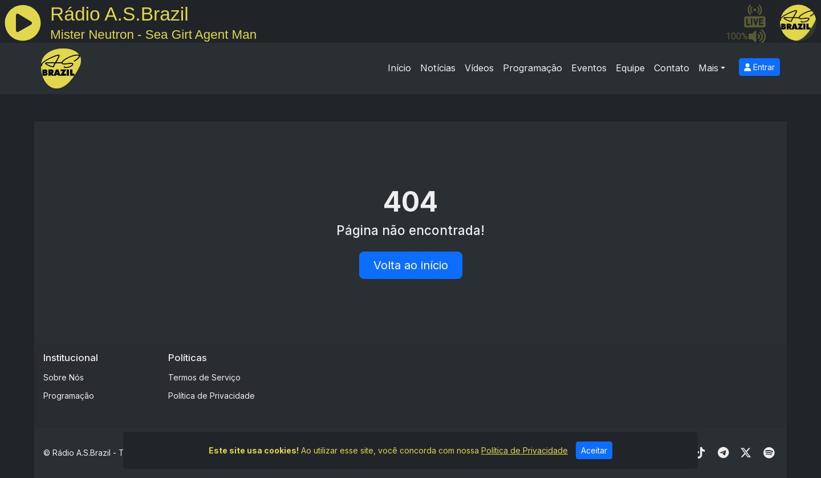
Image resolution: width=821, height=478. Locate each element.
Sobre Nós (63, 377)
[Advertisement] (500, 377)
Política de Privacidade (211, 395)
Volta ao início (410, 265)
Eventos (589, 68)
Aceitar (594, 455)
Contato (671, 68)
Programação (532, 68)
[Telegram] (723, 453)
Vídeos (479, 68)
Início (399, 68)
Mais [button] (708, 68)
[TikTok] (700, 453)
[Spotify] (768, 453)
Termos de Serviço (204, 377)
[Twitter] (745, 453)
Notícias (438, 68)
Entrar (759, 67)
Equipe (630, 68)
